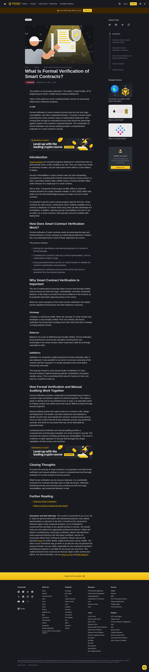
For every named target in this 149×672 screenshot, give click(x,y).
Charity (67, 628)
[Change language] (140, 4)
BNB (112, 596)
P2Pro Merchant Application (96, 593)
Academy (68, 607)
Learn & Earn (92, 616)
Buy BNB (90, 640)
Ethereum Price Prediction (95, 632)
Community (45, 617)
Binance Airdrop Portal (117, 635)
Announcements (47, 596)
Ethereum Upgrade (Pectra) (96, 635)
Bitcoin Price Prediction (95, 630)
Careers (44, 593)
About (44, 591)
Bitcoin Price (91, 622)
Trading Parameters (117, 632)
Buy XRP (90, 643)
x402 (89, 607)
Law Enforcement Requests (119, 638)
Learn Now (87, 10)
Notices (44, 623)
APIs (112, 627)
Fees (112, 624)
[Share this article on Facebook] (116, 25)
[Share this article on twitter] (110, 25)
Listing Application (93, 596)
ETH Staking (69, 617)
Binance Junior (69, 601)
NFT (66, 620)
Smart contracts (36, 162)
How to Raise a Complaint (118, 640)
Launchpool (68, 612)
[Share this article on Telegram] (122, 25)
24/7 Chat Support (116, 616)
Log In (125, 4)
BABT (67, 623)
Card (66, 604)
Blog (43, 615)
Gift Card (67, 609)
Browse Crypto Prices (94, 619)
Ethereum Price (92, 624)
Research (68, 625)
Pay (66, 596)
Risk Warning (82, 554)
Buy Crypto (68, 593)
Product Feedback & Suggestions (121, 622)
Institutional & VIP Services (96, 599)
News (43, 599)
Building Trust (46, 612)
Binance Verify (115, 630)
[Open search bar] (119, 4)
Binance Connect (93, 604)
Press (44, 601)
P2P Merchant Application (95, 591)
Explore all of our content (74, 576)
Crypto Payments (70, 599)
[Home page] (14, 3)
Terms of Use (67, 554)
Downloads (45, 625)
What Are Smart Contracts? (44, 501)
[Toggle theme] (145, 4)
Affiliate (113, 591)
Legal (43, 604)
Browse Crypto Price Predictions (97, 627)
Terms (44, 607)
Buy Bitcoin (91, 638)
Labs (89, 601)
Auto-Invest (68, 615)
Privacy (44, 609)
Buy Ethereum (92, 648)
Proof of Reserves (116, 607)
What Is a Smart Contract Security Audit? (50, 506)
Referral (113, 593)
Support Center (115, 619)
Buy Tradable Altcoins (94, 651)
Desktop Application (48, 628)
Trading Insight (115, 604)
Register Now (120, 167)
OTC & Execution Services (119, 599)
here (40, 541)
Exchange (68, 591)
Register (133, 4)
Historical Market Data (117, 601)
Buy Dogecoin (92, 646)
